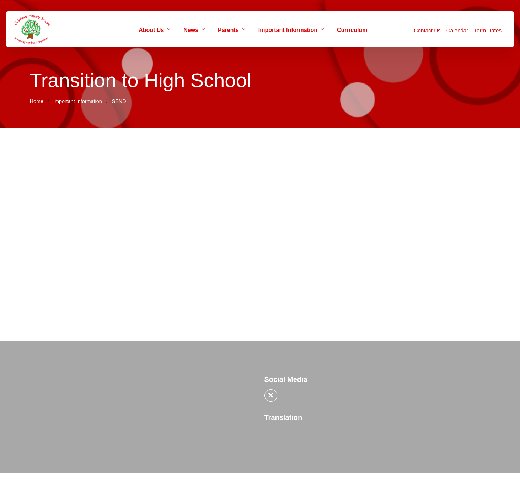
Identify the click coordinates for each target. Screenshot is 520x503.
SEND (119, 101)
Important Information (287, 30)
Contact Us (427, 30)
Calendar (457, 30)
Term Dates (488, 30)
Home (36, 101)
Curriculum (352, 30)
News (190, 30)
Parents (228, 30)
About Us (151, 30)
